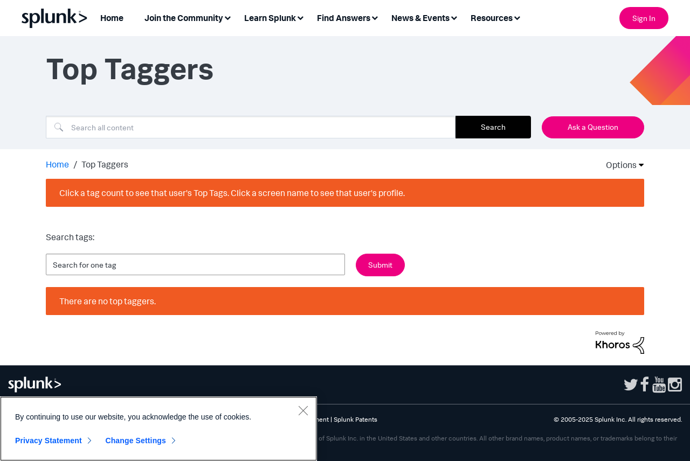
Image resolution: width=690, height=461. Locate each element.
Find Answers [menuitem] (343, 17)
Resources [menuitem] (492, 17)
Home (57, 164)
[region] (158, 428)
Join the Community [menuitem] (183, 17)
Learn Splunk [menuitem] (270, 17)
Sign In (644, 18)
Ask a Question (593, 126)
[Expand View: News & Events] (453, 17)
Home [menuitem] (111, 17)
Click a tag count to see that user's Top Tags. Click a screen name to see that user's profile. (232, 192)
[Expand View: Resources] (517, 17)
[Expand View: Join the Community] (227, 17)
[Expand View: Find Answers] (374, 17)
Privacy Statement (48, 440)
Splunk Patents (355, 419)
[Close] (303, 410)
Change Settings (135, 440)
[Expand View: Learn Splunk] (300, 17)
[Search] (251, 127)
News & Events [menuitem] (420, 17)
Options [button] (618, 164)
